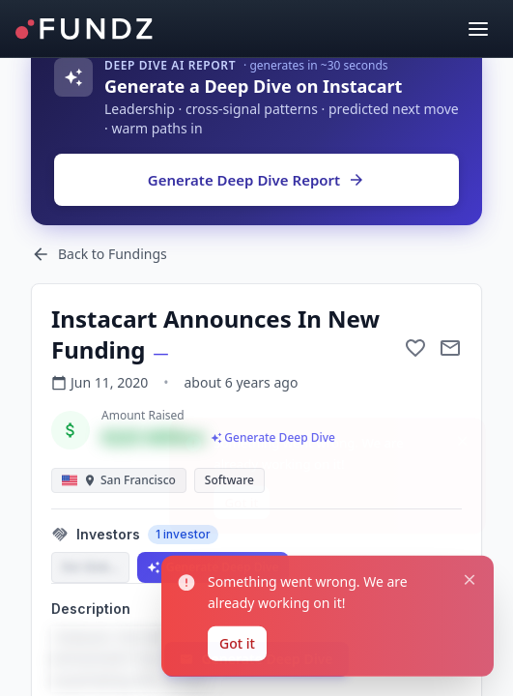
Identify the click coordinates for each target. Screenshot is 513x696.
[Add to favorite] (415, 348)
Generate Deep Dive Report (256, 179)
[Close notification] (469, 457)
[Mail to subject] (450, 348)
